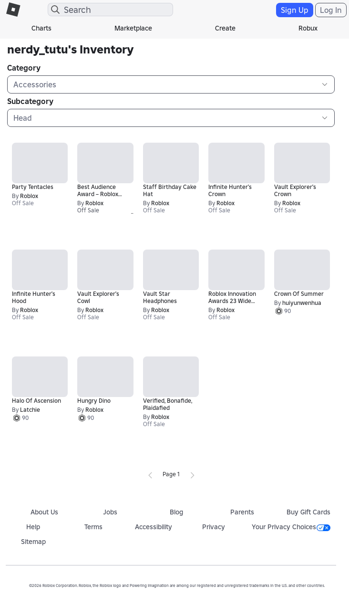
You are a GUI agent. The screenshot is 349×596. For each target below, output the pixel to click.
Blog (176, 512)
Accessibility (153, 527)
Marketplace (133, 28)
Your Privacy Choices (291, 527)
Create (225, 28)
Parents (242, 512)
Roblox (29, 195)
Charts (41, 28)
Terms (93, 527)
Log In (331, 10)
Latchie (30, 409)
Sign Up (294, 10)
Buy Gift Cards (308, 512)
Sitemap (33, 541)
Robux (308, 28)
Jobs (110, 512)
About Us (44, 512)
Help (33, 527)
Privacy (213, 527)
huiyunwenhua (301, 302)
